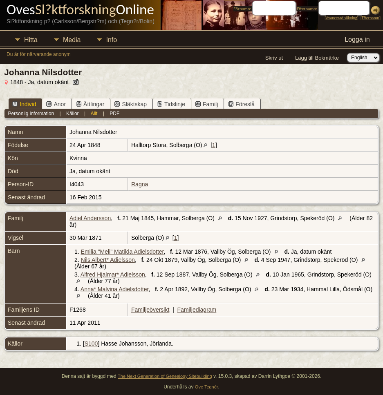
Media (72, 39)
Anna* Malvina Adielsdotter (115, 289)
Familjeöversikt (150, 309)
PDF (114, 113)
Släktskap (130, 104)
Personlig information (31, 113)
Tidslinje (171, 104)
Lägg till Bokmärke (317, 58)
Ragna (139, 184)
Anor (56, 104)
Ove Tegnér (206, 386)
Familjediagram (197, 309)
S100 (91, 343)
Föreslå (241, 104)
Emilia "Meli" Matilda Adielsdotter (122, 251)
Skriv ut (274, 58)
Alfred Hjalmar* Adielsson (113, 274)
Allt (94, 113)
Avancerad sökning (341, 17)
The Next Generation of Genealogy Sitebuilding (165, 376)
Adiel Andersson (90, 218)
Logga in (357, 39)
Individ (24, 104)
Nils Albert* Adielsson (108, 260)
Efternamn (370, 17)
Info (111, 39)
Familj (206, 104)
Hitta (31, 39)
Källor (72, 113)
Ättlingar (90, 104)
